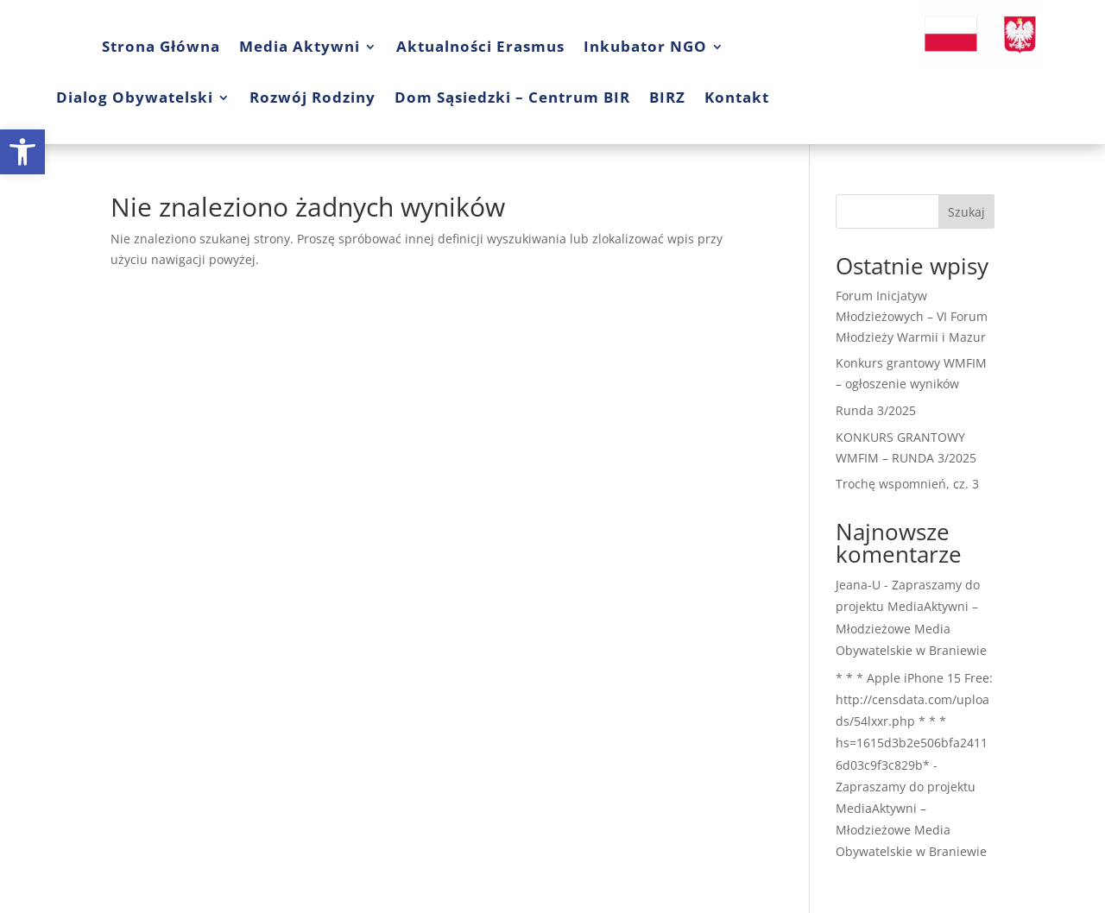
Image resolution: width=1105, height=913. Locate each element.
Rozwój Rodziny (312, 97)
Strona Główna (161, 46)
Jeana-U (858, 584)
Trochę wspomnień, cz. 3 (907, 483)
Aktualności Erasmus (480, 46)
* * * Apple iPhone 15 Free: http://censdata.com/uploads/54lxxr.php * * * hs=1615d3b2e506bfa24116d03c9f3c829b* (914, 721)
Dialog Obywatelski (134, 97)
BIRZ (667, 97)
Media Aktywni (299, 46)
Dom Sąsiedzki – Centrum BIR (512, 97)
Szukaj (966, 212)
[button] (22, 151)
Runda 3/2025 (876, 410)
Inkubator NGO (645, 46)
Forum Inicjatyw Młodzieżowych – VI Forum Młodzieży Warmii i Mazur (912, 316)
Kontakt (736, 97)
